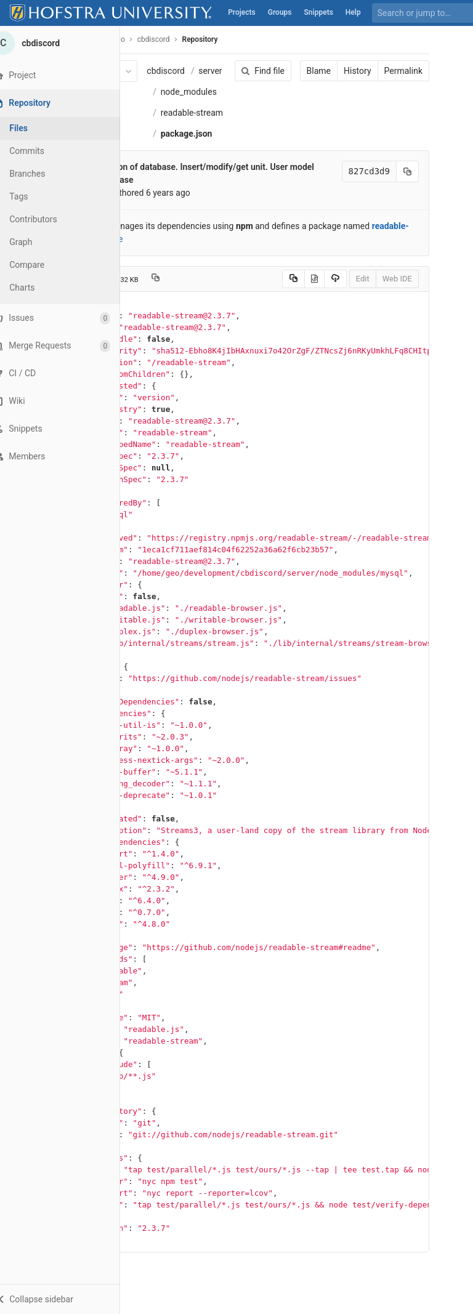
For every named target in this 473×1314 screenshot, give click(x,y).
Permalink (399, 71)
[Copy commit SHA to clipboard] (403, 171)
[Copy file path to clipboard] (158, 279)
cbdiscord (169, 71)
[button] (67, 1299)
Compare (42, 265)
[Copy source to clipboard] (289, 279)
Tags (34, 196)
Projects (242, 12)
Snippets (318, 12)
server (213, 71)
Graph (36, 242)
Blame (314, 71)
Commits (42, 151)
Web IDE (393, 278)
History (353, 71)
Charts (37, 287)
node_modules (192, 92)
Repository (203, 39)
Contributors (49, 219)
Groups (280, 12)
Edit (358, 278)
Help (353, 12)
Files (34, 128)
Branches (42, 174)
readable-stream (195, 113)
